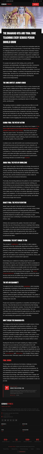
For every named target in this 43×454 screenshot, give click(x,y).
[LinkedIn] (39, 1)
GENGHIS (6, 4)
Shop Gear (36, 4)
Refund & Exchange (24, 448)
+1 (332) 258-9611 (9, 1)
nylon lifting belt (9, 353)
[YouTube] (41, 1)
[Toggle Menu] (41, 4)
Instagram (17, 395)
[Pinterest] (37, 1)
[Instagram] (33, 1)
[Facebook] (32, 1)
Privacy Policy (6, 448)
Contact (32, 448)
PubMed (27, 157)
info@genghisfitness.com (8, 416)
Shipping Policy (14, 448)
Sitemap (38, 448)
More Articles (12, 395)
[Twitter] (35, 1)
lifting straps (19, 353)
